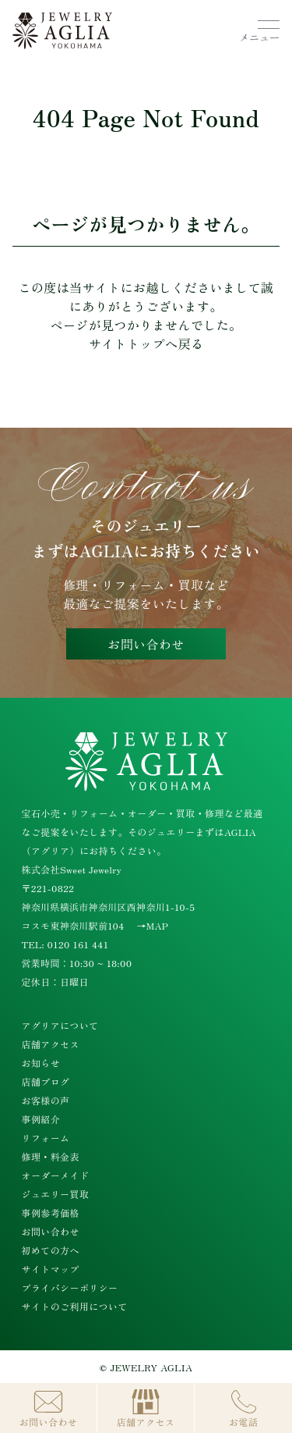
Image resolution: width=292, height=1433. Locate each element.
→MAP (153, 925)
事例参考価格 (50, 1212)
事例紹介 (41, 1118)
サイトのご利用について (75, 1306)
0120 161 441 (78, 944)
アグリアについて (60, 1025)
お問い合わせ (145, 644)
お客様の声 (46, 1100)
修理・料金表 (50, 1156)
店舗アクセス (50, 1044)
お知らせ (41, 1062)
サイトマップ (50, 1268)
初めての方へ (50, 1250)
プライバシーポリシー (70, 1287)
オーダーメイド (56, 1175)
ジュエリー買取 (56, 1193)
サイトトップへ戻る (146, 343)
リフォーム (46, 1137)
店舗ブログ (46, 1081)
